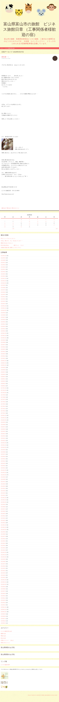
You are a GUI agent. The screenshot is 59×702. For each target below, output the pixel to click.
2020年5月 (3, 321)
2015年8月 (3, 452)
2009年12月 (3, 607)
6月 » (57, 228)
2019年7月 (3, 344)
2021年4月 (3, 296)
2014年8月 (3, 479)
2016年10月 (3, 420)
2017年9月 (3, 395)
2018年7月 (3, 372)
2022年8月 (3, 260)
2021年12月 (3, 278)
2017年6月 (3, 401)
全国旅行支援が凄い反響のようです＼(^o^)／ (11, 247)
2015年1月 (3, 468)
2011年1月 (3, 577)
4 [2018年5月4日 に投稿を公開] (37, 219)
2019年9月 (3, 340)
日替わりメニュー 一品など (7, 640)
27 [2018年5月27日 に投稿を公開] (54, 225)
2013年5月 (3, 513)
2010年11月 (3, 582)
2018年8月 (3, 369)
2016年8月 (3, 424)
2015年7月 (3, 454)
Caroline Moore (54, 695)
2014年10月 (3, 474)
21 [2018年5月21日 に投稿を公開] (4, 225)
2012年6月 (3, 538)
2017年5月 (3, 404)
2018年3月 (3, 381)
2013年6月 (3, 511)
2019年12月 (3, 333)
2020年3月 (3, 326)
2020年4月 (3, 324)
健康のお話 (4, 208)
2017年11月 (3, 390)
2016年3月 (3, 436)
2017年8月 (3, 397)
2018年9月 (3, 367)
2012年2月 (3, 547)
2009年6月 (3, 620)
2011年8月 (3, 561)
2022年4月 (3, 269)
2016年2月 (3, 438)
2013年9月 (3, 504)
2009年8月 (3, 616)
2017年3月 (3, 408)
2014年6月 (3, 484)
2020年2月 (3, 328)
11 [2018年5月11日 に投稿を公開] (37, 221)
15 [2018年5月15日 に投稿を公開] (13, 223)
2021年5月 (3, 294)
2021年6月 (3, 292)
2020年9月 (3, 312)
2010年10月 (3, 584)
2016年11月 (3, 417)
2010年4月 (3, 598)
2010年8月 (3, 588)
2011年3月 (3, 573)
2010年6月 (3, 593)
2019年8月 (3, 342)
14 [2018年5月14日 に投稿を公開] (4, 223)
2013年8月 (3, 506)
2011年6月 (3, 566)
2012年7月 (3, 536)
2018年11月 (3, 363)
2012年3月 (3, 545)
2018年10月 (3, 365)
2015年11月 (3, 445)
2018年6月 (3, 374)
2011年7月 (3, 563)
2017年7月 (3, 399)
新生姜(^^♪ (5, 57)
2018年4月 (3, 378)
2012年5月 (3, 541)
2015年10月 (3, 447)
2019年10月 (3, 337)
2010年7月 (3, 591)
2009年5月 (3, 623)
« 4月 (13, 228)
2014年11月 (3, 472)
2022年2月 (3, 274)
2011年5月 (3, 568)
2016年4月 (3, 433)
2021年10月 (3, 283)
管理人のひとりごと (15, 208)
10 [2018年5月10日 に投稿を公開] (29, 221)
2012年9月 (3, 531)
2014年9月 (3, 477)
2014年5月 (3, 486)
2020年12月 (3, 305)
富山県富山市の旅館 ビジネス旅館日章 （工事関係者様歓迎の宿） (29, 29)
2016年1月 (3, 440)
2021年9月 (3, 285)
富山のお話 (3, 638)
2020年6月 (3, 319)
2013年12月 (3, 497)
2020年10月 (3, 310)
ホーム (2, 48)
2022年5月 (3, 267)
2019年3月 (3, 353)
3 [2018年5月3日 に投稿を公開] (29, 219)
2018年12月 (3, 360)
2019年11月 (3, 335)
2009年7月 (3, 618)
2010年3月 (3, 600)
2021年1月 (3, 303)
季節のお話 (9, 208)
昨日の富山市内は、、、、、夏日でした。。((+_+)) (12, 245)
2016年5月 (3, 431)
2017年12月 (3, 388)
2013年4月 (3, 515)
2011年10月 (3, 557)
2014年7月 (3, 481)
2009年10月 (3, 611)
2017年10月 (3, 392)
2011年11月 (3, 554)
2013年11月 (3, 499)
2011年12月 (3, 552)
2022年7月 (3, 262)
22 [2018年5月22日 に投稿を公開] (13, 225)
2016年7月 (3, 426)
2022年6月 (3, 264)
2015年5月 (3, 458)
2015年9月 (3, 449)
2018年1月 (3, 385)
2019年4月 (3, 351)
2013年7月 (3, 509)
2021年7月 (3, 289)
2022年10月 (3, 255)
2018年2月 (3, 383)
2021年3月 (3, 299)
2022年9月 (3, 258)
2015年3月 (3, 463)
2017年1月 (3, 413)
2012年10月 (3, 529)
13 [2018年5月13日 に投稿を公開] (54, 221)
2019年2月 (3, 356)
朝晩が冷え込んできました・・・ (8, 243)
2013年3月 (3, 518)
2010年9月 (3, 586)
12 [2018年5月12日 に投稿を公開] (45, 221)
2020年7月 (3, 317)
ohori (9, 58)
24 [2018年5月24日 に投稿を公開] (29, 225)
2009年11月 (3, 609)
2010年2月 (3, 602)
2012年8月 (3, 534)
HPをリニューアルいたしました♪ (8, 238)
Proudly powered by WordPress (34, 695)
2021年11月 (3, 280)
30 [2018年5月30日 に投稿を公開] (21, 226)
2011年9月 (3, 559)
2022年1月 (3, 276)
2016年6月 (3, 429)
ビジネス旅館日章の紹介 (10, 48)
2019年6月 (3, 347)
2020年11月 (3, 308)
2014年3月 (3, 490)
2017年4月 (3, 406)
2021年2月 (3, 301)
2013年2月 (3, 520)
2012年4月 (3, 543)
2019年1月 (3, 358)
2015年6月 (3, 456)
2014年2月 (3, 493)
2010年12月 (3, 579)
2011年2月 (3, 575)
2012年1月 (3, 550)
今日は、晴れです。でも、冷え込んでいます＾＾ (12, 240)
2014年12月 (3, 470)
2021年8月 (3, 287)
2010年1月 (3, 604)
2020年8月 (3, 315)
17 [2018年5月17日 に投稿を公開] (29, 223)
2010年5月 (3, 595)
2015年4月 (3, 461)
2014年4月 (3, 488)
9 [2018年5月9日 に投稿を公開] (21, 221)
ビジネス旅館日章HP (5, 664)
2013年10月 (3, 502)
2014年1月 (3, 495)
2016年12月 (3, 415)
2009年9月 (3, 614)
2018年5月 (3, 376)
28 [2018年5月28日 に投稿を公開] (4, 226)
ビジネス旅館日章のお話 (6, 631)
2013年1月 (3, 522)
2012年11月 (3, 527)
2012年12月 (3, 525)
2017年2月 (3, 410)
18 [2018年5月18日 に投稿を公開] (37, 223)
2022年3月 (3, 271)
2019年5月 (3, 349)
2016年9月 (3, 422)
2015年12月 (3, 442)
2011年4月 (3, 570)
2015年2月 (3, 465)
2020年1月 (3, 331)
